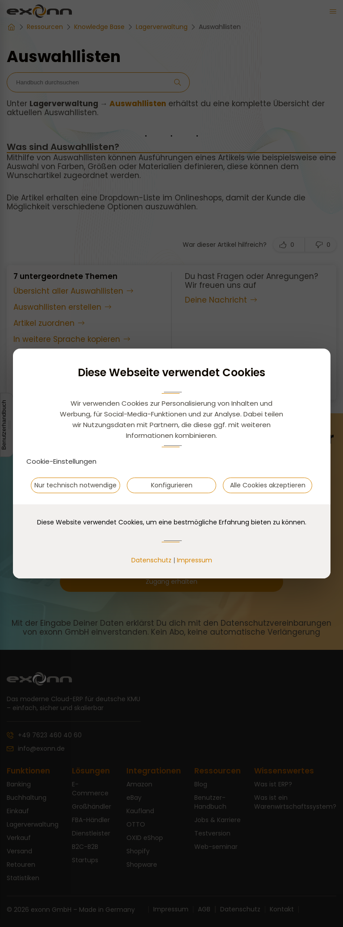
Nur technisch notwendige (75, 485)
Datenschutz (151, 560)
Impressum (194, 560)
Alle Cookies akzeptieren (267, 485)
